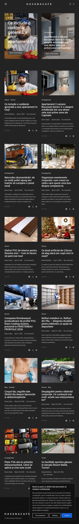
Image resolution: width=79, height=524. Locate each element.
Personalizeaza (40, 515)
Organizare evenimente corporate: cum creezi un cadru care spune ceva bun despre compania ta (56, 181)
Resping (55, 515)
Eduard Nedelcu (10, 114)
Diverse (17, 18)
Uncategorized (48, 32)
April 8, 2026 (56, 119)
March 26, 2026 (19, 472)
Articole (44, 387)
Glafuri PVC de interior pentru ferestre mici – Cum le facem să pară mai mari (21, 253)
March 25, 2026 (59, 472)
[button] (73, 4)
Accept (66, 515)
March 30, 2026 (19, 401)
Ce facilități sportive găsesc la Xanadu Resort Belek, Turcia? (57, 465)
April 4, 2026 (19, 260)
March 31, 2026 (56, 331)
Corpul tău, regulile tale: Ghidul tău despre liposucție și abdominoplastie (20, 394)
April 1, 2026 (58, 260)
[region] (52, 501)
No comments (31, 114)
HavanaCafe (39, 4)
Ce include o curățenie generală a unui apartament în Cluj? (21, 35)
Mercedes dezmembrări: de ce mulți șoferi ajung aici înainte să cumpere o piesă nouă (20, 181)
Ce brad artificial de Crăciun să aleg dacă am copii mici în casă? (57, 253)
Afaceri (10, 18)
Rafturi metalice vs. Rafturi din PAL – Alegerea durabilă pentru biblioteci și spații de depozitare (57, 322)
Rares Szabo (46, 119)
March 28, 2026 (56, 404)
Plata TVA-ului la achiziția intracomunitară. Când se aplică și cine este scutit (19, 465)
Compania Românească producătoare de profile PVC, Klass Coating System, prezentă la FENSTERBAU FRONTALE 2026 (20, 324)
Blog (6, 387)
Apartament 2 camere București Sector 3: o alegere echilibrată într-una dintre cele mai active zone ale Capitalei (57, 42)
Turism (44, 458)
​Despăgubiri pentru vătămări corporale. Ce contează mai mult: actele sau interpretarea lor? (58, 395)
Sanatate (12, 387)
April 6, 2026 (56, 190)
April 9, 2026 (21, 114)
